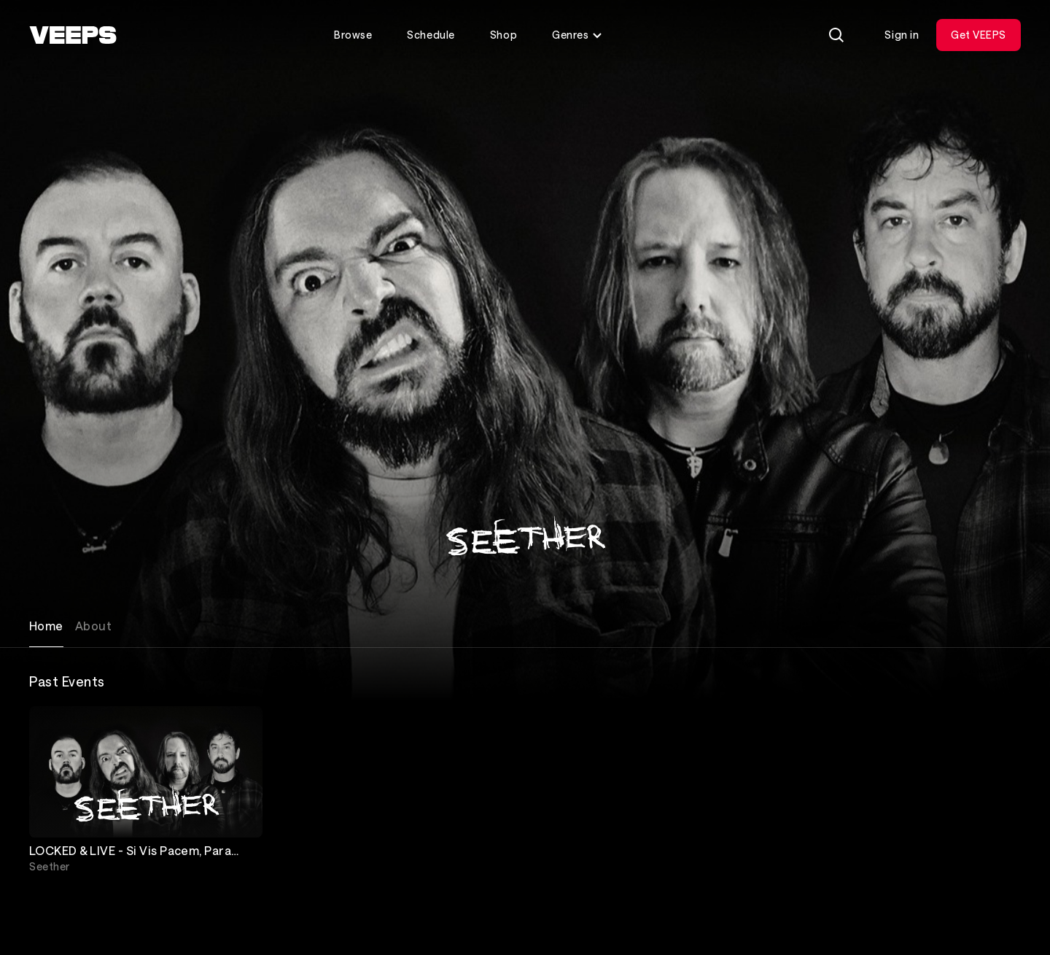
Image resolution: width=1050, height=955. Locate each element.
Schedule (430, 34)
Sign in (901, 34)
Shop (503, 34)
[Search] (836, 35)
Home (46, 626)
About (93, 626)
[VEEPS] (73, 35)
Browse (353, 34)
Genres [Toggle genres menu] (577, 34)
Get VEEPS (978, 34)
